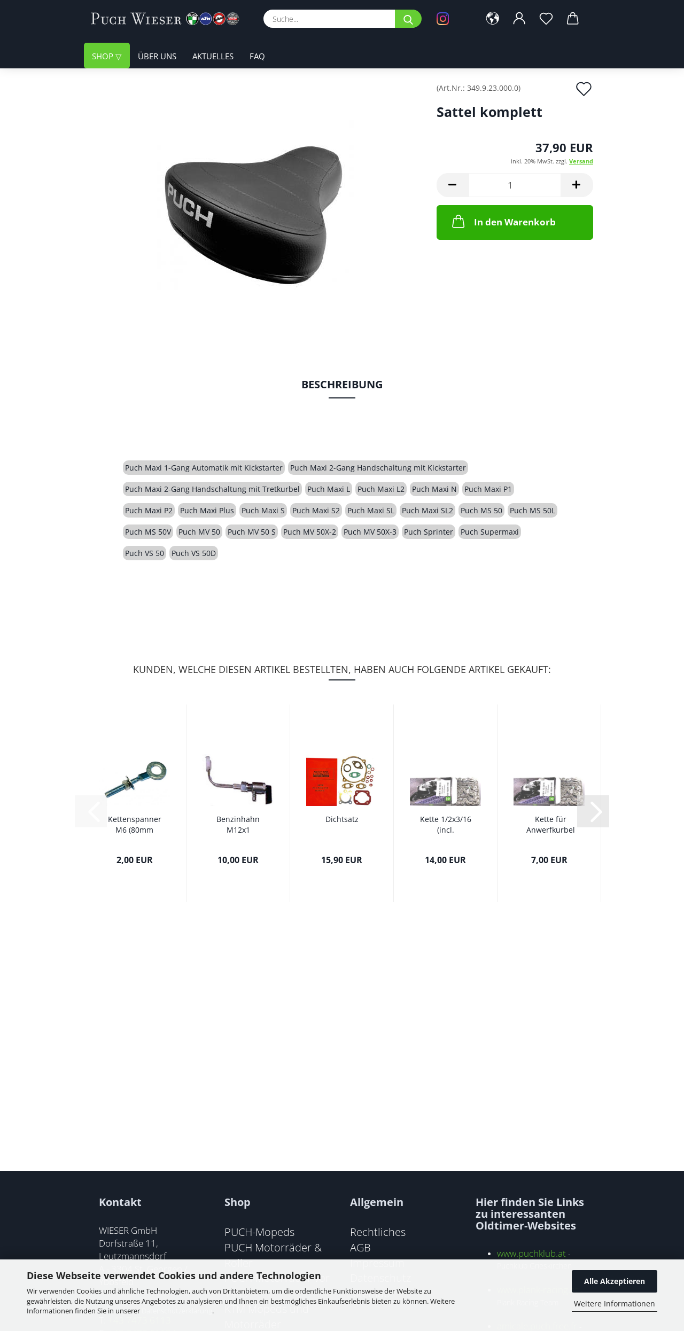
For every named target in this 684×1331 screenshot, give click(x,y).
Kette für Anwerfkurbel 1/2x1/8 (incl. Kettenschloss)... (551, 824)
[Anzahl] (515, 185)
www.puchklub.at (531, 1253)
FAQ (257, 56)
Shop (103, 56)
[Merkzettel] (546, 18)
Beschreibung (342, 384)
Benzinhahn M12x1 (238, 824)
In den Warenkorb (503, 221)
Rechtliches (378, 1231)
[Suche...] (408, 19)
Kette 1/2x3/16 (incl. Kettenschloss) (445, 824)
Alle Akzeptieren (614, 1281)
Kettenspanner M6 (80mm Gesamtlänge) (134, 824)
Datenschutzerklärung (177, 1311)
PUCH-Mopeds (259, 1231)
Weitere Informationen (614, 1303)
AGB (360, 1247)
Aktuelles (213, 56)
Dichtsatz (342, 819)
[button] (492, 18)
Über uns (157, 56)
